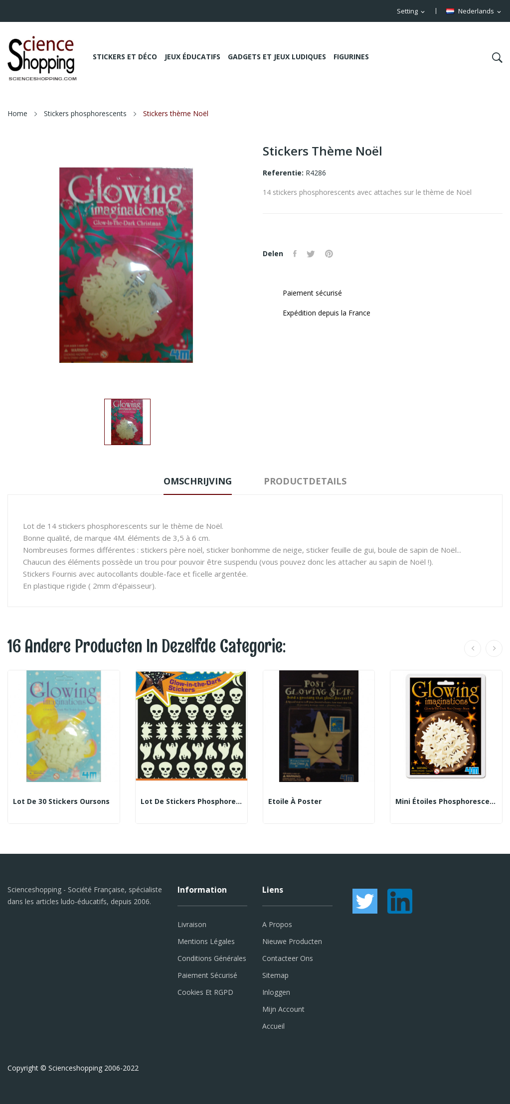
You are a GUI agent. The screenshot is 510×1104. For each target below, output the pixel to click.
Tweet (311, 253)
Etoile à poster (295, 801)
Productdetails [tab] (305, 481)
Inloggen (276, 992)
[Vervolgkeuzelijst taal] (474, 11)
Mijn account (283, 1009)
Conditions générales (211, 958)
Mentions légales (206, 941)
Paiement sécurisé (207, 975)
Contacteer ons (287, 958)
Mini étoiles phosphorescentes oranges (446, 801)
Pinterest (329, 253)
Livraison (191, 924)
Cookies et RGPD (205, 992)
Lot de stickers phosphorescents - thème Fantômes (191, 801)
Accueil (273, 1026)
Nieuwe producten (292, 941)
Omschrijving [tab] (198, 481)
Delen (295, 253)
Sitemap (275, 975)
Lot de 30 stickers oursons (61, 801)
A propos (277, 924)
